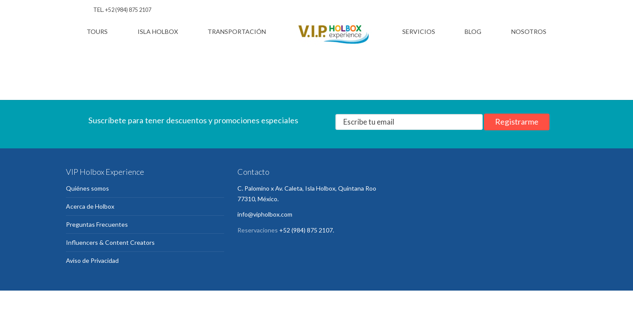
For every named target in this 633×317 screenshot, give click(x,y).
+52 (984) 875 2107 (128, 10)
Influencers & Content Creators (110, 242)
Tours (97, 31)
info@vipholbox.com (264, 214)
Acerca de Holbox (90, 206)
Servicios (418, 31)
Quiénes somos (87, 188)
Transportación (236, 31)
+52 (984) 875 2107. (306, 230)
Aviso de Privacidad (92, 260)
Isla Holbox (158, 31)
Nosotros (528, 31)
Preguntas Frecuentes (97, 224)
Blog (473, 31)
